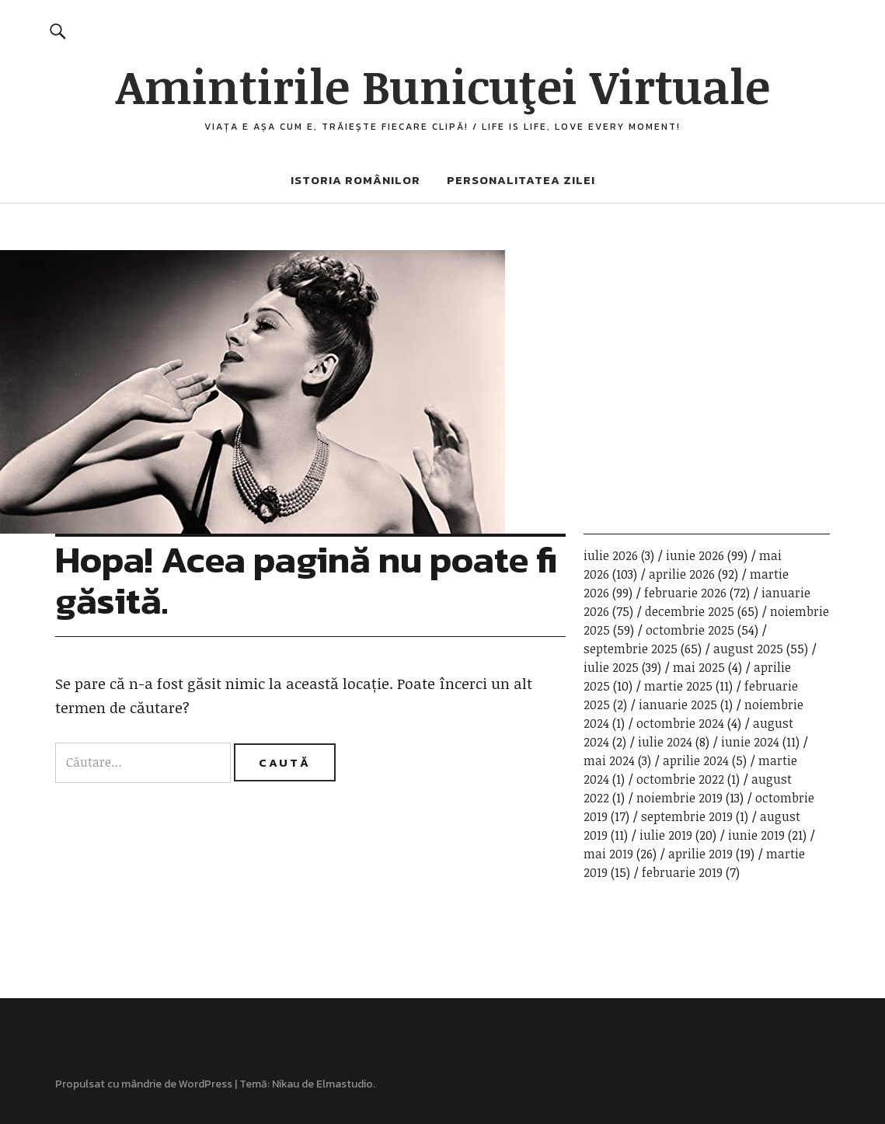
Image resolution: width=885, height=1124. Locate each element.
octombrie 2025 (690, 630)
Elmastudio (344, 1084)
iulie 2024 (665, 741)
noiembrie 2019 (679, 797)
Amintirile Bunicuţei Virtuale (443, 85)
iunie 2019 (756, 835)
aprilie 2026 (682, 574)
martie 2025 (678, 685)
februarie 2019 (682, 872)
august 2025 (748, 648)
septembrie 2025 (631, 648)
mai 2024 (609, 760)
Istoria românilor (355, 180)
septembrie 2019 (687, 816)
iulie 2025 (611, 667)
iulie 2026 (611, 555)
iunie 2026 (695, 555)
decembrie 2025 (689, 611)
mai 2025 (699, 667)
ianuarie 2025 (678, 704)
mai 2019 (608, 853)
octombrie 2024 (680, 723)
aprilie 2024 (696, 760)
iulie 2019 (665, 835)
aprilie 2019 (700, 853)
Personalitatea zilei (521, 180)
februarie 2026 (685, 592)
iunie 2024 (750, 741)
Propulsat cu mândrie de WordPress (143, 1084)
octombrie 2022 (680, 779)
